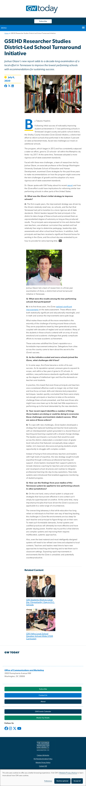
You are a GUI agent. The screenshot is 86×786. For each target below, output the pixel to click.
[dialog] (43, 777)
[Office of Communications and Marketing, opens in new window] (24, 670)
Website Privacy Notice (68, 773)
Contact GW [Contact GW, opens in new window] (43, 766)
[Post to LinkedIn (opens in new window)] (12, 86)
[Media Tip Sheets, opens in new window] (43, 718)
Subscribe (43, 21)
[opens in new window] (6, 730)
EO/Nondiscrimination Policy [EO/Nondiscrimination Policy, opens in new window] (43, 759)
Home (6, 33)
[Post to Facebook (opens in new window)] (6, 86)
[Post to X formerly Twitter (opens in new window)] (9, 86)
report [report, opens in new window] (70, 185)
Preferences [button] (48, 781)
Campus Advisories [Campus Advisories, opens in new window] (43, 755)
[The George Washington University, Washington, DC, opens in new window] (43, 746)
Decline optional (62, 781)
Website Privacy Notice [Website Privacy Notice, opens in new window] (43, 762)
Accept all (77, 781)
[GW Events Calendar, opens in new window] (43, 711)
